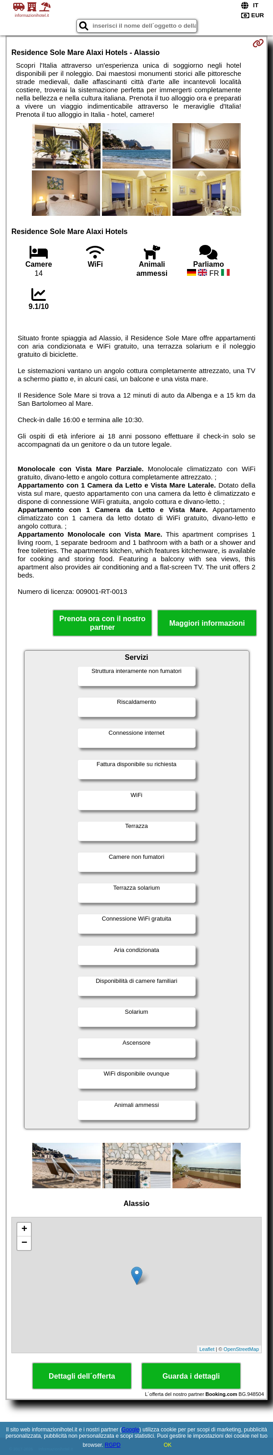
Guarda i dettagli (191, 1376)
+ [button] (24, 1229)
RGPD (113, 1445)
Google (130, 1429)
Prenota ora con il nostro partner (102, 623)
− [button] (24, 1243)
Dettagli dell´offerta (82, 1376)
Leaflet (206, 1349)
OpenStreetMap (241, 1349)
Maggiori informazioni (207, 623)
